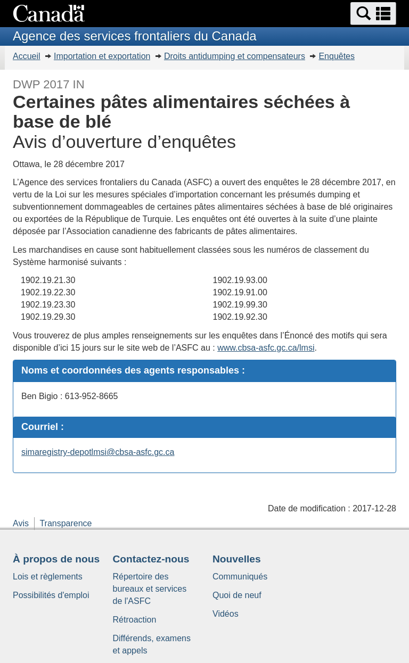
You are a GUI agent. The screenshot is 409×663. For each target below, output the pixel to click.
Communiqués (239, 576)
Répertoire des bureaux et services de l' (150, 589)
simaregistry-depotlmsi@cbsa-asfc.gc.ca (97, 452)
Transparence (65, 523)
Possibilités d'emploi (51, 595)
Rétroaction (135, 619)
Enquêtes (336, 56)
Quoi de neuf (236, 595)
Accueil (26, 56)
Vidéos (225, 613)
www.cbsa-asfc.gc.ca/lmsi (265, 347)
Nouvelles (236, 559)
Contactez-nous (151, 559)
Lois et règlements (48, 576)
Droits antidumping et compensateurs (234, 56)
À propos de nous (56, 559)
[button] (373, 13)
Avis (21, 523)
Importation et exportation (102, 56)
